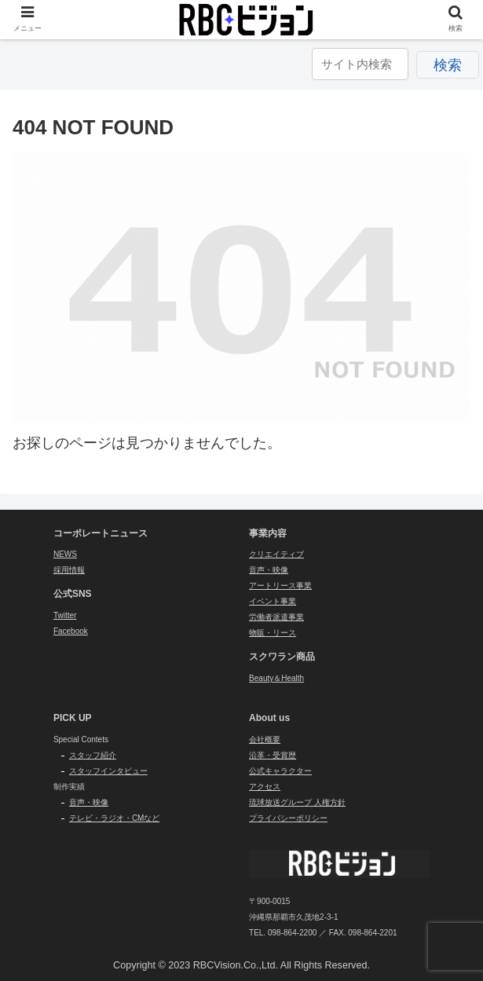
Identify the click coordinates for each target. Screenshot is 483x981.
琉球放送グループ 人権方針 (297, 802)
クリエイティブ (276, 554)
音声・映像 (268, 570)
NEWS (65, 554)
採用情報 (69, 570)
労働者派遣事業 (276, 617)
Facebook (70, 631)
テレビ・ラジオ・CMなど (114, 818)
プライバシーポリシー (288, 818)
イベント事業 (272, 601)
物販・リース (272, 632)
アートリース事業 (280, 585)
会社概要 (264, 739)
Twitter (64, 615)
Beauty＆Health (276, 678)
